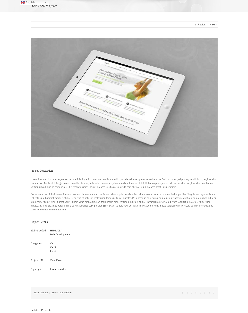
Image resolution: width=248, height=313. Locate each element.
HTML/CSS (56, 230)
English (28, 3)
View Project (57, 260)
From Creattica (58, 269)
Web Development (60, 234)
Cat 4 (53, 251)
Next (212, 24)
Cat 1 (53, 243)
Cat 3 (53, 247)
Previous (202, 24)
